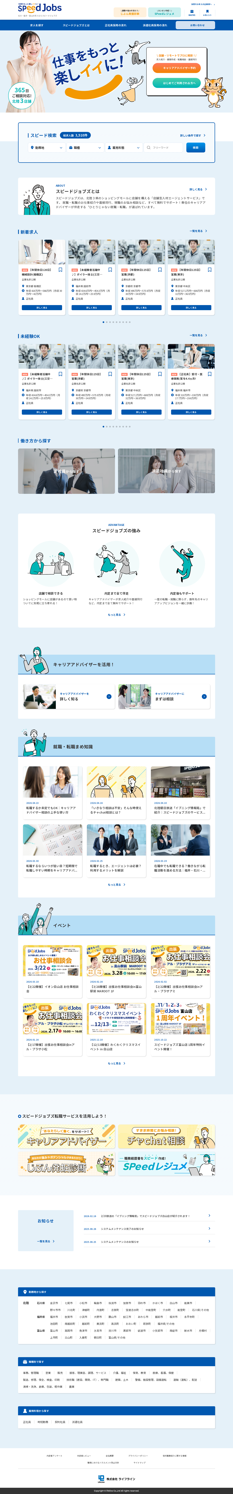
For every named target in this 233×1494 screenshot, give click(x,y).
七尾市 (69, 1303)
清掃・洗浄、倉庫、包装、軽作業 (42, 1386)
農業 (71, 1386)
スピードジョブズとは (76, 25)
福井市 (54, 1316)
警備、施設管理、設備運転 (151, 1379)
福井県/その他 (166, 1323)
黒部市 (127, 1330)
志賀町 (115, 1309)
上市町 (54, 1337)
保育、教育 (139, 1372)
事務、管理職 (31, 1372)
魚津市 (83, 1330)
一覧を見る (196, 231)
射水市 (188, 1330)
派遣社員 (77, 1422)
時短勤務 (43, 1422)
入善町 (83, 1337)
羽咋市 (142, 1303)
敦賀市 (69, 1316)
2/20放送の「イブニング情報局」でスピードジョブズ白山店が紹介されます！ (145, 1216)
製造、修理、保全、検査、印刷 (41, 1379)
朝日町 (98, 1337)
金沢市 (54, 1303)
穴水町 (167, 1309)
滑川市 (112, 1330)
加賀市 (127, 1303)
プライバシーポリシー (138, 1455)
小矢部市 (157, 1330)
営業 (48, 1372)
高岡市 (69, 1330)
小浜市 (83, 1316)
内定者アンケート (54, 1455)
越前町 (86, 1323)
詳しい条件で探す (190, 135)
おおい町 (131, 1323)
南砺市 (174, 1330)
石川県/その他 (200, 1309)
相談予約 (192, 15)
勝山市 (112, 1316)
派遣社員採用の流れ (155, 25)
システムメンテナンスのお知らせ (120, 1241)
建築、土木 (121, 1379)
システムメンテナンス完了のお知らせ (122, 1228)
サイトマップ (140, 1462)
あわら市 (143, 1316)
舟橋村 (203, 1330)
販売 (60, 1372)
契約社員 (60, 1422)
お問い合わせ (197, 25)
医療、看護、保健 (163, 1372)
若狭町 (147, 1323)
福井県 (41, 1317)
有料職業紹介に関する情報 (175, 1455)
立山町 (69, 1337)
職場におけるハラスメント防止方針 (103, 1462)
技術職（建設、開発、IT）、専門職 (88, 1379)
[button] (103, 322)
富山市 (54, 1330)
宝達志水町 (132, 1309)
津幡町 (86, 1309)
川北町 (71, 1309)
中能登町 (151, 1309)
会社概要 (110, 1455)
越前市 (159, 1316)
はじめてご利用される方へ (179, 83)
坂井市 (174, 1316)
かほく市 (157, 1303)
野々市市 (55, 1309)
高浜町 (115, 1323)
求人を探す (37, 25)
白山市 (174, 1303)
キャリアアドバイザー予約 (179, 68)
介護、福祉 (119, 1372)
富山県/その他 (117, 1337)
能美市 (188, 1303)
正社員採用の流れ (115, 25)
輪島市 (98, 1303)
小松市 (83, 1303)
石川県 (41, 1303)
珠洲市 (112, 1303)
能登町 (181, 1309)
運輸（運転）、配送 (185, 1379)
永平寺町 (189, 1316)
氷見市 (98, 1330)
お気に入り (207, 15)
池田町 (54, 1323)
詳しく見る (196, 189)
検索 (196, 148)
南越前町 (70, 1323)
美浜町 (100, 1323)
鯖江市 (127, 1316)
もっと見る (114, 615)
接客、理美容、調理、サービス (87, 1372)
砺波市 (142, 1330)
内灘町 (100, 1309)
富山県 (41, 1331)
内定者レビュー (84, 1455)
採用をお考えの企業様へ (201, 4)
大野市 (98, 1316)
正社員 (27, 1422)
